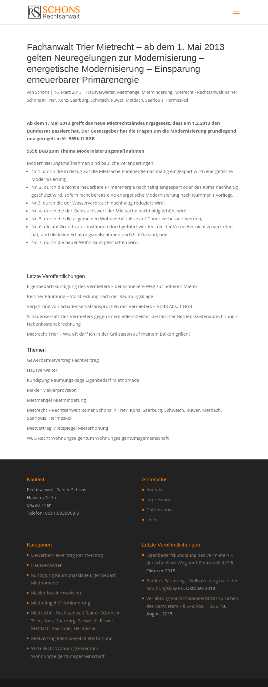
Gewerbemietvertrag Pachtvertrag (63, 360)
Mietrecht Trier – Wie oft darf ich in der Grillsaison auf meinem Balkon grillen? (108, 334)
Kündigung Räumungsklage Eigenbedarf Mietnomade (83, 380)
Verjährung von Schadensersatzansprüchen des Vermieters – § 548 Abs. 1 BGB (109, 306)
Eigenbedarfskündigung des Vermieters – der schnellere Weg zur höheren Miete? (112, 286)
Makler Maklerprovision (52, 390)
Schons (42, 92)
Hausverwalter (100, 92)
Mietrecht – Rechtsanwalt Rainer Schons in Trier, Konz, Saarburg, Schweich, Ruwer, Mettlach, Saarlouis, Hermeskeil (76, 620)
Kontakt (154, 489)
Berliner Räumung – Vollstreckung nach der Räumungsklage (90, 296)
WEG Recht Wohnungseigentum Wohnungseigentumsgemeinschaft (98, 438)
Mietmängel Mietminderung (144, 92)
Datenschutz (159, 509)
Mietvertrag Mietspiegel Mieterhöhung (67, 428)
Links (151, 519)
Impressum (158, 499)
